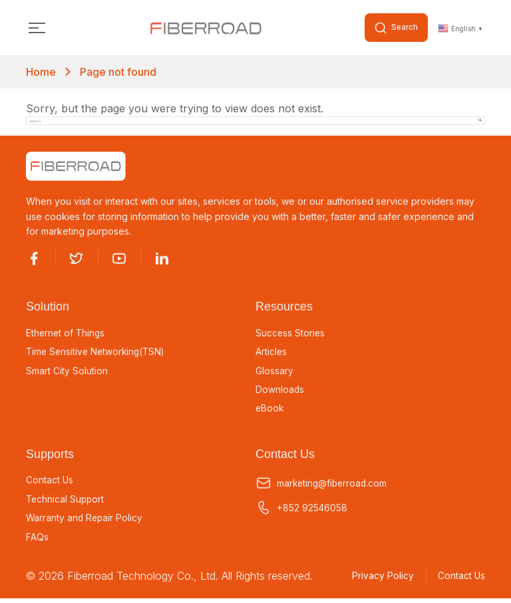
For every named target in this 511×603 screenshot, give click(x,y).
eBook (270, 410)
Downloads (280, 391)
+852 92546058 (302, 510)
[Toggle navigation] (37, 28)
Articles (271, 353)
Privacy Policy (380, 580)
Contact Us (50, 482)
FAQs (37, 540)
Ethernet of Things (66, 333)
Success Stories (291, 333)
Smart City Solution (67, 372)
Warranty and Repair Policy (85, 521)
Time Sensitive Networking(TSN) (98, 353)
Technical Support (66, 502)
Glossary (274, 372)
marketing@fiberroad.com (323, 485)
